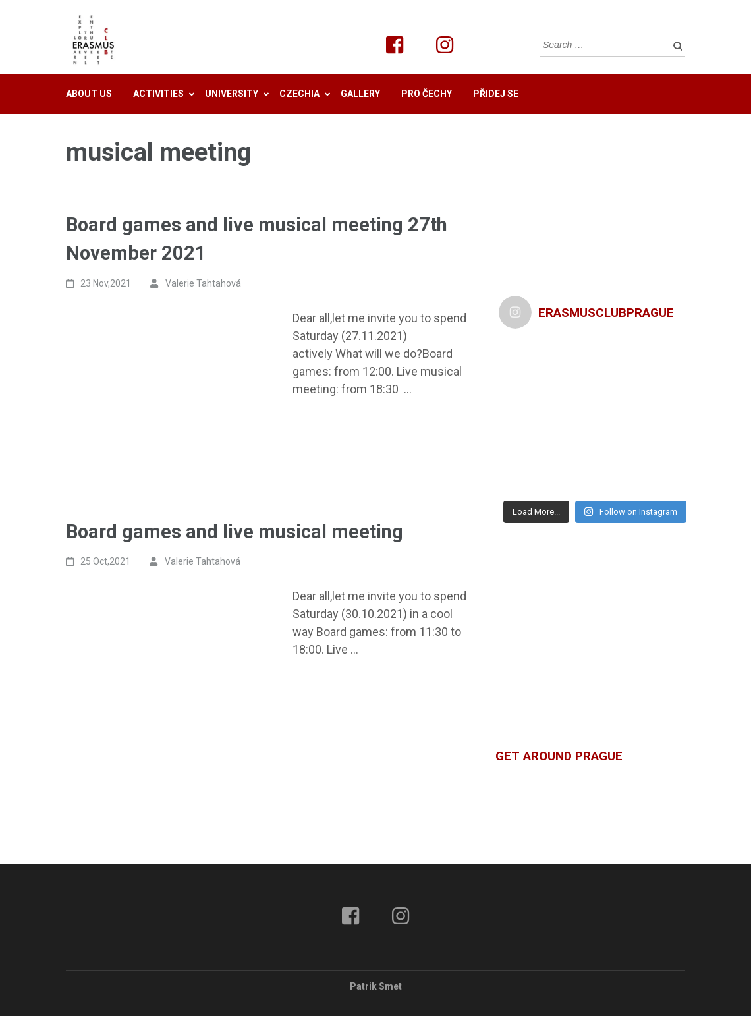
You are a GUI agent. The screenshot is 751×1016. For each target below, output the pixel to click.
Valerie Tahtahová (203, 283)
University (231, 93)
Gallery (360, 93)
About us (89, 93)
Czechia (299, 93)
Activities (158, 93)
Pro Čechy (426, 93)
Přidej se (495, 93)
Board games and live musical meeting (234, 532)
